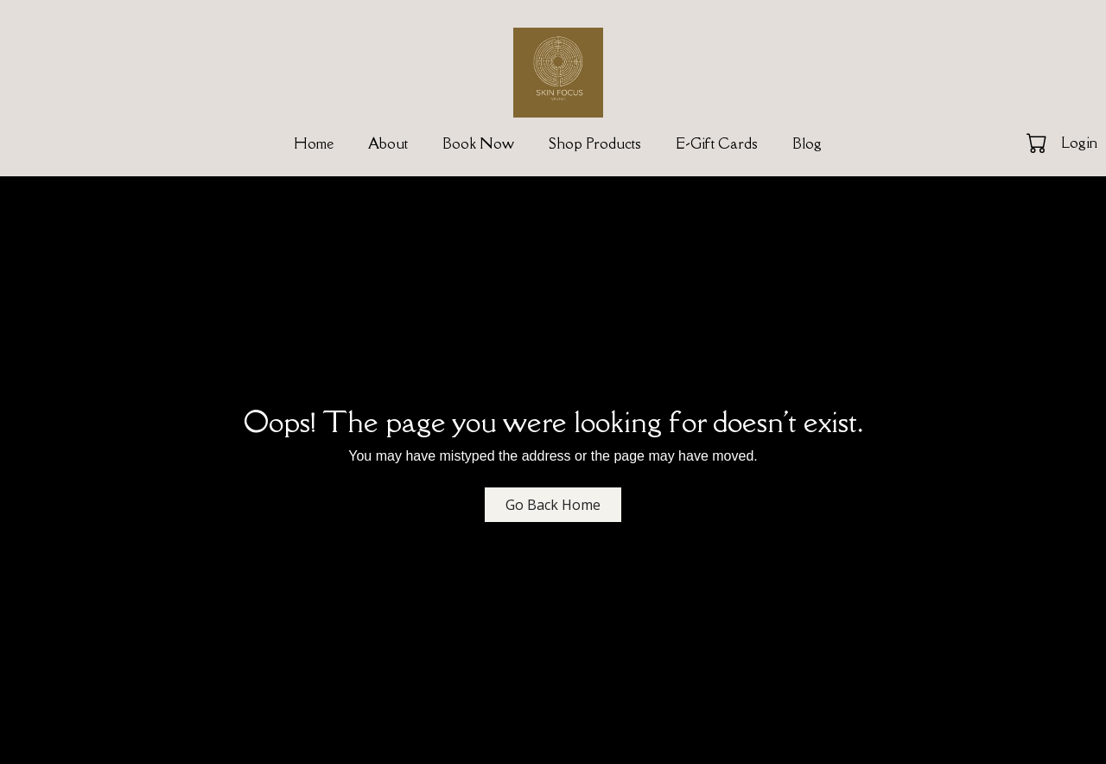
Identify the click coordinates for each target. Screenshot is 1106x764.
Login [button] (1079, 142)
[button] (1038, 142)
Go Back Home (553, 504)
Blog (807, 143)
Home (314, 143)
